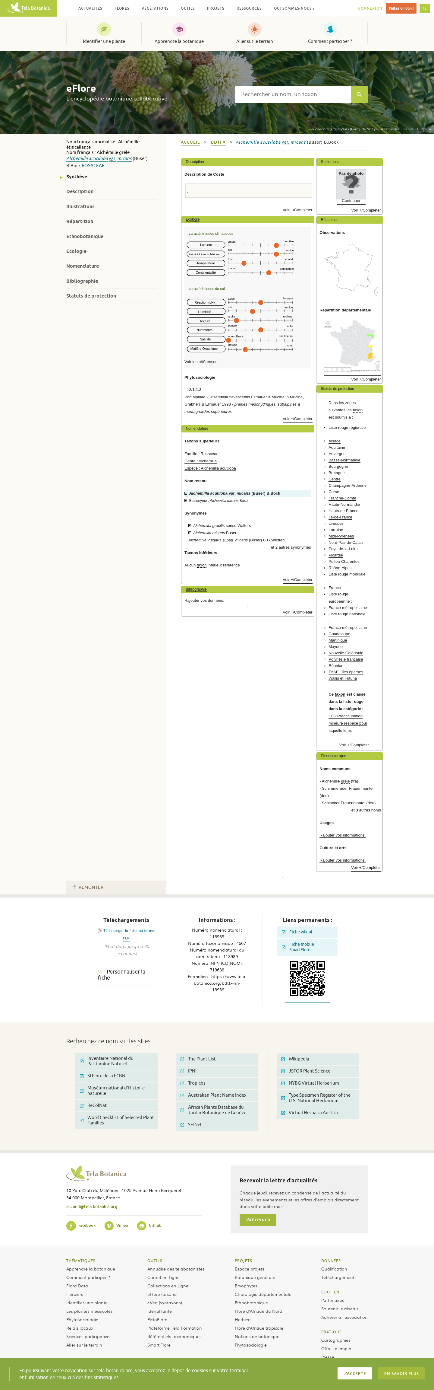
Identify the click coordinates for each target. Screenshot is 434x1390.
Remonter (88, 887)
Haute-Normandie (344, 504)
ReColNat (93, 1105)
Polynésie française (346, 659)
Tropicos (193, 1083)
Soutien (330, 1292)
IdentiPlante (159, 1311)
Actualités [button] (90, 8)
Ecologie (76, 251)
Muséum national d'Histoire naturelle (112, 1090)
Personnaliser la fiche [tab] (121, 974)
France (335, 587)
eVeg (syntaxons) (164, 1302)
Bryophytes (246, 1286)
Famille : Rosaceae (201, 453)
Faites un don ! (401, 8)
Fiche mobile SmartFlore (298, 947)
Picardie (336, 555)
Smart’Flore (159, 1345)
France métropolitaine (348, 607)
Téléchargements (339, 1277)
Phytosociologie (82, 1319)
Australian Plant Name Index (214, 1095)
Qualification (334, 1269)
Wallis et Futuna (343, 678)
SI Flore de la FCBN (102, 1076)
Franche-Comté (342, 498)
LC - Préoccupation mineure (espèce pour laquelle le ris (348, 723)
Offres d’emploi (336, 1348)
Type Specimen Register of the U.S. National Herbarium (316, 1098)
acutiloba (98, 158)
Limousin (336, 523)
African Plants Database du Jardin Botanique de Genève (213, 1110)
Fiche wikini (297, 932)
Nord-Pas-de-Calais (346, 542)
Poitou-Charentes (344, 561)
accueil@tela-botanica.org (91, 1206)
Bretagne (337, 472)
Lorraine (336, 530)
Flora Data (77, 1286)
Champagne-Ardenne (347, 485)
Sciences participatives (89, 1336)
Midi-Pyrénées (341, 536)
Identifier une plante (104, 41)
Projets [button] (215, 8)
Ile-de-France (340, 517)
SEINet (191, 1125)
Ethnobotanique (84, 236)
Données (331, 1260)
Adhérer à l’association (344, 1317)
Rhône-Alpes (340, 568)
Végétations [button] (155, 8)
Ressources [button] (249, 8)
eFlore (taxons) (162, 1294)
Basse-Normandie (344, 460)
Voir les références (200, 361)
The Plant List (198, 1059)
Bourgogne (338, 466)
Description (79, 191)
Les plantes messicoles (89, 1311)
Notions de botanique (257, 1336)
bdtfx (218, 142)
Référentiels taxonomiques (174, 1336)
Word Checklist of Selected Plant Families (117, 1120)
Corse (334, 491)
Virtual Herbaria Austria (309, 1113)
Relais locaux (79, 1328)
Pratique (331, 1331)
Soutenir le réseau (339, 1309)
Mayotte (336, 646)
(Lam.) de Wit (341, 129)
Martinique (338, 640)
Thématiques (81, 1260)
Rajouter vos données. (204, 600)
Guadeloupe (339, 634)
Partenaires (332, 1300)
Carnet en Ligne (163, 1277)
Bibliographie (82, 281)
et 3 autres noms (366, 810)
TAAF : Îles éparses (346, 672)
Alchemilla (77, 158)
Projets (243, 1260)
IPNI (189, 1071)
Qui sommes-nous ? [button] (294, 8)
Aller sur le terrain (254, 41)
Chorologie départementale (263, 1294)
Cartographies (336, 1340)
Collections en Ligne (167, 1286)
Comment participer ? (330, 41)
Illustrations (80, 206)
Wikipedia (295, 1059)
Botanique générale (255, 1277)
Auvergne (337, 453)
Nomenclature (82, 266)
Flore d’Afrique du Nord (258, 1311)
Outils (154, 1260)
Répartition (79, 221)
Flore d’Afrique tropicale (259, 1328)
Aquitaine (337, 447)
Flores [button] (122, 8)
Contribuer (351, 200)
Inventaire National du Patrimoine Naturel (107, 1061)
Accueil (190, 142)
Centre (335, 479)
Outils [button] (188, 8)
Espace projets (249, 1269)
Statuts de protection (91, 296)
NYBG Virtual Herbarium (310, 1083)
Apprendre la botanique (179, 41)
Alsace (335, 441)
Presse (327, 1357)
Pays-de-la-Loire (343, 549)
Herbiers (74, 1294)
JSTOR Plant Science (305, 1071)
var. (112, 158)
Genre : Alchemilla (200, 461)
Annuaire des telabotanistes (176, 1269)
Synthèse (76, 177)
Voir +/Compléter (298, 210)
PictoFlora (157, 1319)
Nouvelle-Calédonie (346, 653)
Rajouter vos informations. (342, 835)
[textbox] (293, 94)
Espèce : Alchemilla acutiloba (210, 468)
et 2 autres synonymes (291, 547)
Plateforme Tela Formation (174, 1328)
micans (124, 158)
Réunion (336, 665)
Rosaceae (93, 166)
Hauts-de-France (343, 510)
